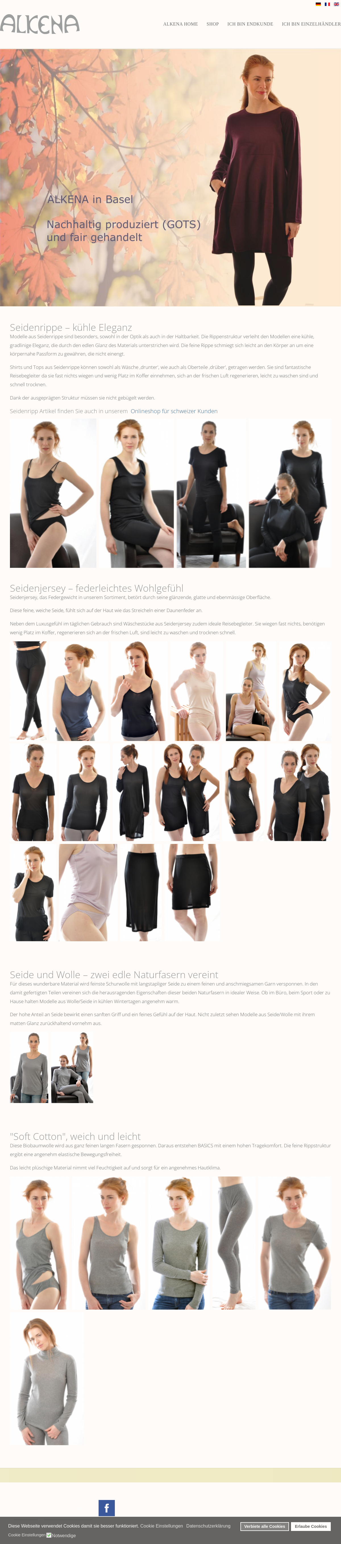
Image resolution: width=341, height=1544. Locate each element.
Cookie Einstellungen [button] (161, 1526)
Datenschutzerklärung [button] (208, 1526)
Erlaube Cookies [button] (311, 1526)
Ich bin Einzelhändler (311, 24)
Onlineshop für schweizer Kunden (173, 411)
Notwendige (64, 1536)
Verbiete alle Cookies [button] (264, 1526)
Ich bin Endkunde (250, 24)
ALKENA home (180, 24)
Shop (213, 24)
